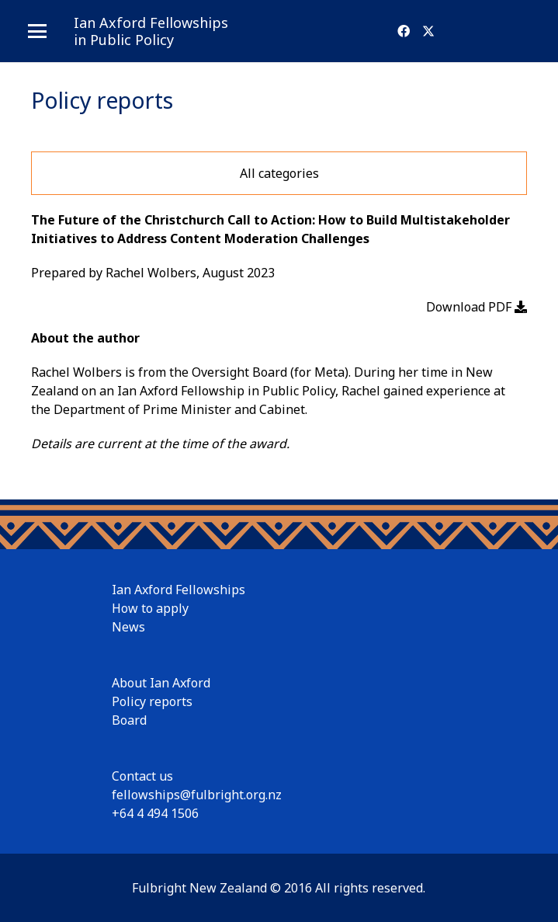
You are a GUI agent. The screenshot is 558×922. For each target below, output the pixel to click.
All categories (279, 173)
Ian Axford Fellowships (178, 589)
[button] (37, 31)
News (128, 626)
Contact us (142, 776)
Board (129, 720)
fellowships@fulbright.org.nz (197, 794)
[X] (428, 31)
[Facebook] (403, 31)
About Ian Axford (161, 682)
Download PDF (476, 306)
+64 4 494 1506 (155, 813)
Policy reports (152, 701)
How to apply (150, 608)
